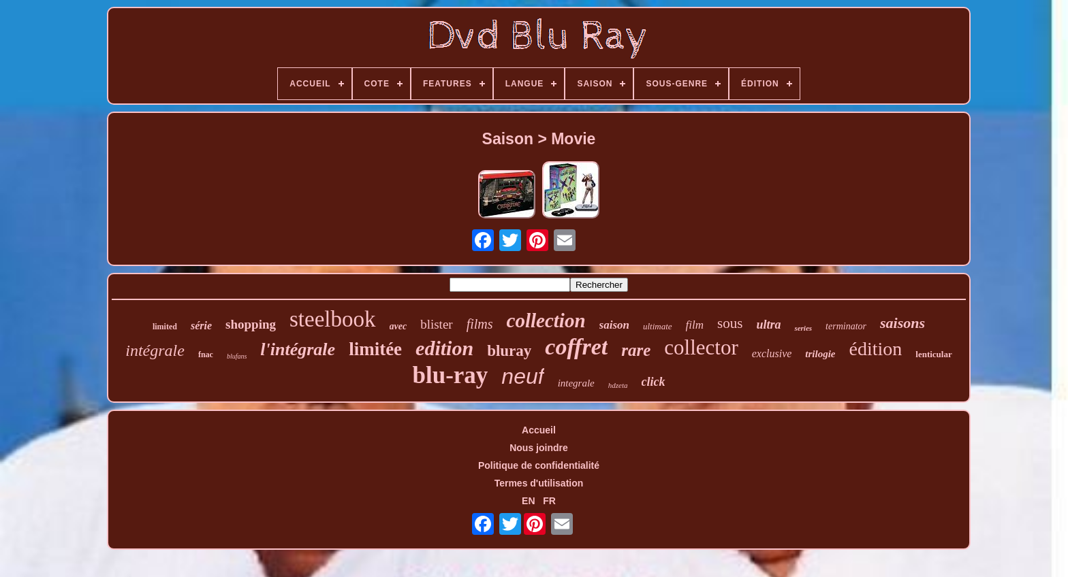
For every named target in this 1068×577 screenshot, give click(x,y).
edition (444, 348)
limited (165, 326)
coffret (576, 346)
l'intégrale (297, 349)
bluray (509, 350)
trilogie (820, 353)
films (480, 323)
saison (614, 324)
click (653, 382)
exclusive (772, 353)
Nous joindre (538, 447)
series (803, 328)
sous (729, 323)
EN (528, 500)
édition (875, 348)
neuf (522, 376)
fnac (205, 354)
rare (635, 350)
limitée (375, 349)
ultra (768, 324)
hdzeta (618, 385)
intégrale (155, 350)
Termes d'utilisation (539, 483)
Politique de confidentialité (538, 465)
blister (436, 324)
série (201, 325)
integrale (576, 383)
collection (546, 320)
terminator (846, 326)
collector (701, 347)
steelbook (332, 319)
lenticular (933, 354)
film (695, 324)
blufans (237, 356)
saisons (902, 322)
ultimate (657, 326)
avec (398, 326)
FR (549, 500)
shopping (250, 324)
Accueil (539, 430)
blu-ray (450, 375)
